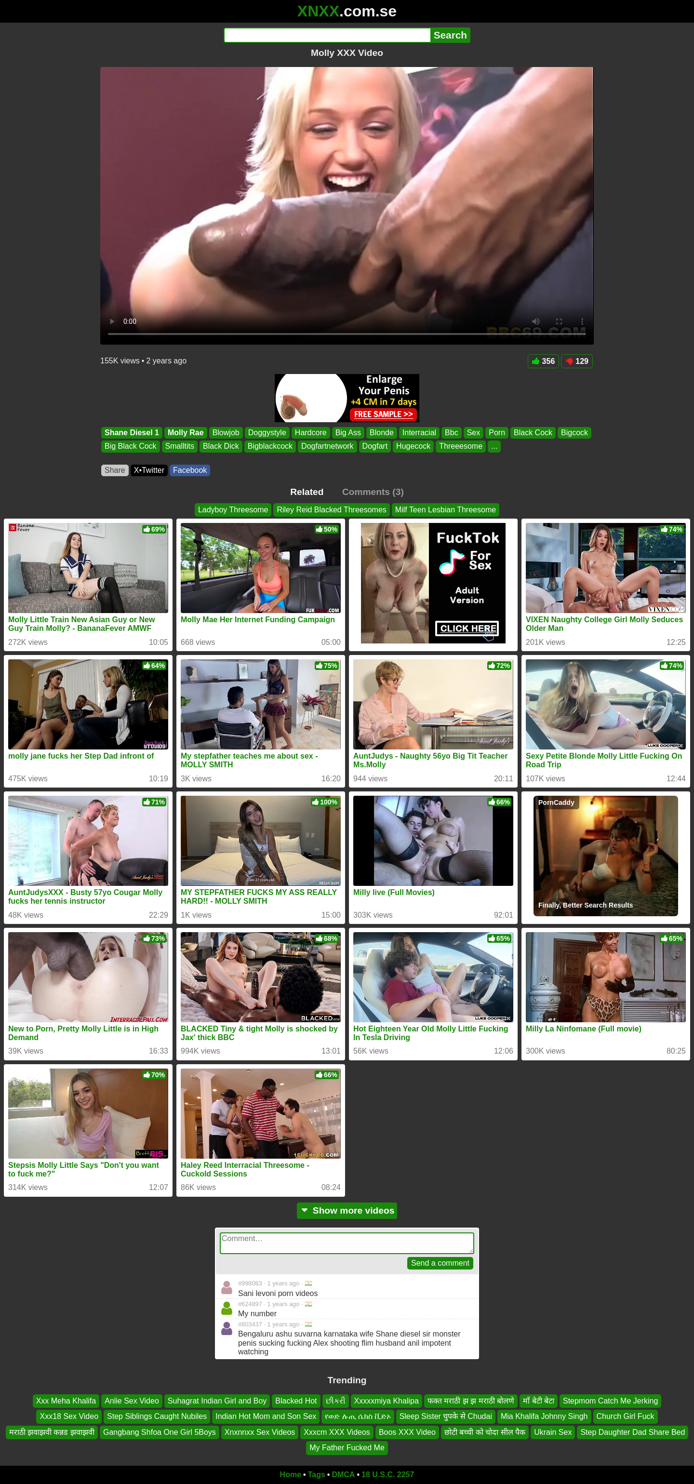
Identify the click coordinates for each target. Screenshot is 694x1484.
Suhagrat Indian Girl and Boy (217, 1401)
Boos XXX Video (407, 1432)
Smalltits (179, 446)
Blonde (382, 432)
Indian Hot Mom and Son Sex (265, 1416)
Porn (497, 432)
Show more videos (347, 1210)
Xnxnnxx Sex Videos (260, 1432)
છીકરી (336, 1401)
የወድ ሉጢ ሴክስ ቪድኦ (357, 1416)
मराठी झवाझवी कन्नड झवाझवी (51, 1432)
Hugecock (413, 446)
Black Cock (533, 432)
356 (543, 361)
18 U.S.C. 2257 (387, 1475)
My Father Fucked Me (347, 1448)
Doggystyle (267, 432)
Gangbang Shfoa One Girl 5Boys (159, 1432)
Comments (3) (373, 492)
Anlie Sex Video (132, 1401)
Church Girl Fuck (625, 1416)
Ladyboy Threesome (233, 510)
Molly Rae (186, 432)
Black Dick (221, 446)
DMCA (343, 1475)
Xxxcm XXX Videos (337, 1432)
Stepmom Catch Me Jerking (610, 1401)
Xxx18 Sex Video (69, 1416)
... (494, 446)
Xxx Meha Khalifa (66, 1401)
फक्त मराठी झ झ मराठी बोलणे (470, 1401)
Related (306, 492)
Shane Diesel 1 (132, 432)
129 (576, 361)
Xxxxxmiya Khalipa (386, 1401)
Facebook (190, 470)
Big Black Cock (131, 446)
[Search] (327, 35)
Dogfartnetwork (327, 446)
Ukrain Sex (553, 1432)
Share (115, 470)
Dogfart (374, 446)
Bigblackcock (270, 446)
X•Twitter (149, 470)
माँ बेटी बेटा (538, 1401)
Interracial (419, 432)
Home (290, 1475)
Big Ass (348, 432)
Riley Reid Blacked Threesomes (331, 510)
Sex (473, 432)
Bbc (451, 432)
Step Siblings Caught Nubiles (157, 1416)
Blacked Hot (296, 1401)
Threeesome (460, 446)
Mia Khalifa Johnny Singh (544, 1416)
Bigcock (574, 432)
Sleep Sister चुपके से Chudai (446, 1416)
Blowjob (226, 432)
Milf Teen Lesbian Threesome (445, 510)
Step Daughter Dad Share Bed (632, 1432)
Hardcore (311, 432)
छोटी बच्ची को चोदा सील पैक (484, 1432)
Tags (316, 1475)
